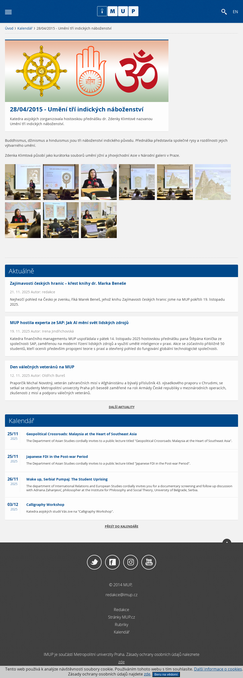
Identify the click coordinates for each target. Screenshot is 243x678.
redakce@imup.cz (121, 594)
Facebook (112, 562)
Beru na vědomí (166, 674)
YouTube (148, 562)
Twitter (94, 562)
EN (235, 12)
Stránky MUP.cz (121, 617)
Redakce (121, 609)
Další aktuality (121, 407)
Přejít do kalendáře (121, 526)
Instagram (130, 562)
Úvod (9, 28)
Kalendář (25, 28)
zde (147, 674)
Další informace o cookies (218, 669)
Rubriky (121, 624)
